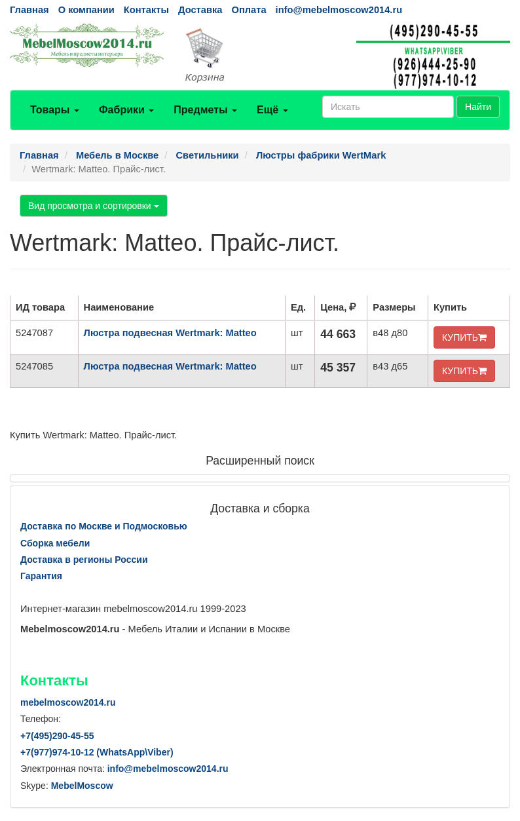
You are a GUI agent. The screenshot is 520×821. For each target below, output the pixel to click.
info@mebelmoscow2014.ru (339, 10)
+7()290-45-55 (57, 736)
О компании (86, 10)
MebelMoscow (82, 785)
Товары (54, 109)
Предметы (205, 109)
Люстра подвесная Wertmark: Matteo (170, 333)
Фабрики (126, 109)
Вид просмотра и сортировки (93, 205)
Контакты (146, 10)
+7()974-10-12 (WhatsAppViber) (97, 752)
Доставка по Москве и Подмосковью (103, 526)
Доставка (200, 10)
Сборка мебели (55, 543)
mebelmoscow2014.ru (68, 702)
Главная (29, 10)
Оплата (248, 10)
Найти (478, 107)
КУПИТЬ (464, 337)
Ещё (272, 109)
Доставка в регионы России (84, 559)
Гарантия (41, 576)
